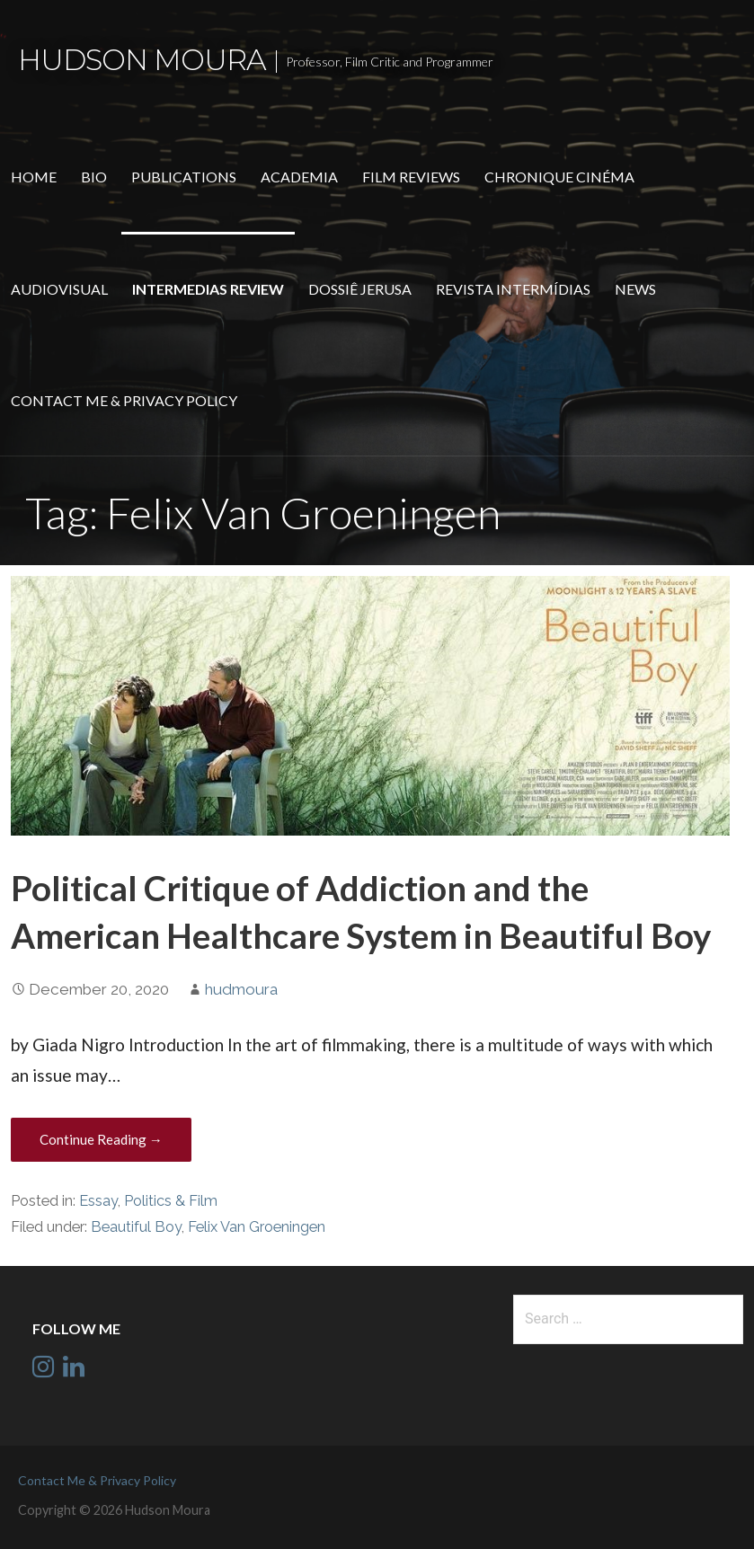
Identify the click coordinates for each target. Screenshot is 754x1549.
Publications (183, 176)
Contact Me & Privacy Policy (124, 400)
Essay (98, 1200)
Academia (299, 176)
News (635, 288)
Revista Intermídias (513, 288)
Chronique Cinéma (559, 176)
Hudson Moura (142, 59)
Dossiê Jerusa (360, 288)
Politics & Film (170, 1200)
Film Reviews (411, 176)
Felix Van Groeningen (256, 1226)
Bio (94, 176)
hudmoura (241, 989)
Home (34, 176)
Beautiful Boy (136, 1226)
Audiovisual (59, 288)
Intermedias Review (208, 288)
